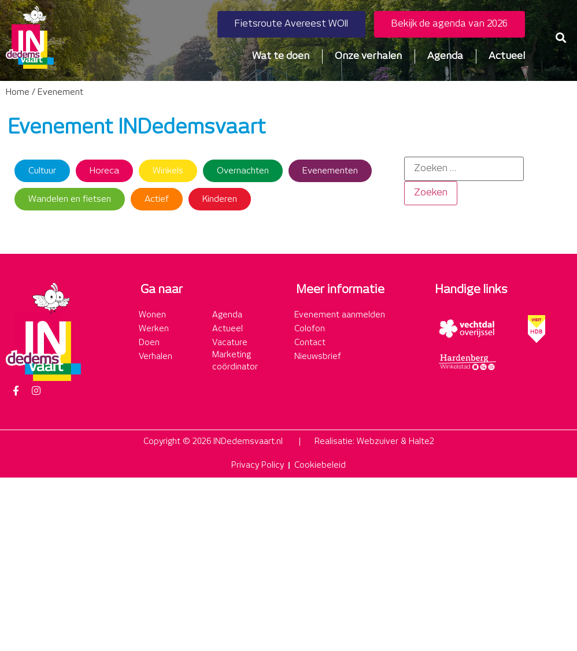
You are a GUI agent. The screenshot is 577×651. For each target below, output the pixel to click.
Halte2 (421, 442)
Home (17, 92)
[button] (560, 37)
